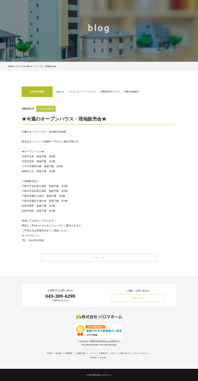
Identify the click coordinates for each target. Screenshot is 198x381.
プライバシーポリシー (146, 353)
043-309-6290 (60, 296)
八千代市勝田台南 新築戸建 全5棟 (42, 171)
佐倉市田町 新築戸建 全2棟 (38, 210)
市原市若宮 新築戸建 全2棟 (38, 166)
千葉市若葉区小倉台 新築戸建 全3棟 (43, 201)
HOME (10, 66)
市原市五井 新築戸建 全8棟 (38, 161)
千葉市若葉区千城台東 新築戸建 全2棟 (45, 206)
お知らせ (60, 93)
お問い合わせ (137, 298)
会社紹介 (53, 353)
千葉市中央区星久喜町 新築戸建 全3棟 (45, 196)
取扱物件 (65, 353)
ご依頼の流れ (78, 353)
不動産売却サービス (110, 93)
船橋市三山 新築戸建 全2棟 (38, 176)
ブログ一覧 (99, 263)
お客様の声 (104, 353)
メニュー (91, 353)
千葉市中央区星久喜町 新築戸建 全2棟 (45, 191)
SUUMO (93, 357)
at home (103, 357)
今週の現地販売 (131, 93)
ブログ (18, 66)
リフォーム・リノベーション (82, 93)
